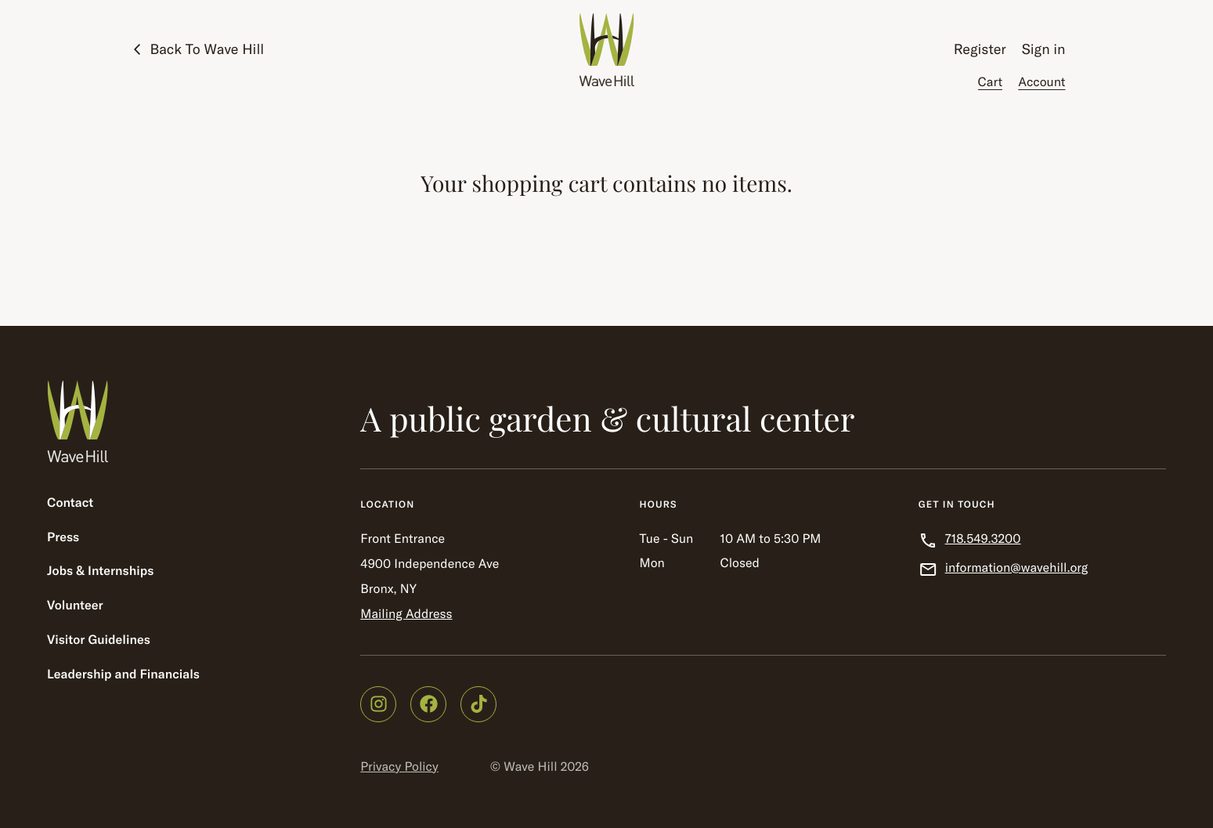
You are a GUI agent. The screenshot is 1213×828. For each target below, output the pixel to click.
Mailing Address (406, 614)
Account (1041, 82)
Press (63, 537)
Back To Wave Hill (207, 49)
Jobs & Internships (100, 571)
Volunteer (75, 605)
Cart (990, 82)
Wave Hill (530, 767)
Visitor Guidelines (98, 640)
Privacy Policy (399, 767)
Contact (70, 503)
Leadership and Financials (123, 674)
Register (980, 49)
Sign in (1044, 49)
